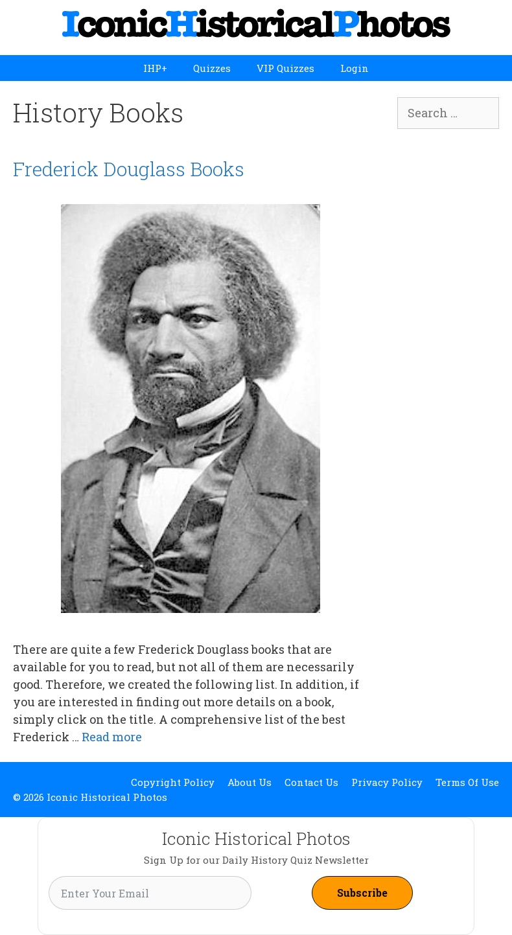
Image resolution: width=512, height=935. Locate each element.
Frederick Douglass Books (128, 168)
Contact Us (311, 782)
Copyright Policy (173, 782)
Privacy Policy (387, 782)
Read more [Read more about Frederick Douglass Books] (112, 737)
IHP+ (155, 68)
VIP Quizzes (285, 68)
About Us (249, 782)
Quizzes (212, 68)
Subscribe (362, 892)
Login (354, 68)
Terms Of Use (467, 782)
